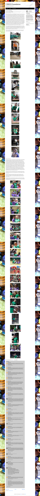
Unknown (9, 362)
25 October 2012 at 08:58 (10, 424)
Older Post (23, 489)
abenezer (9, 461)
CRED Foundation (13, 4)
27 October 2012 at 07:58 (10, 445)
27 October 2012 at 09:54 (10, 454)
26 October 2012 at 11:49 (10, 436)
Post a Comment (8, 486)
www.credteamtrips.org (28, 22)
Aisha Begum (9, 426)
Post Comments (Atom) (10, 490)
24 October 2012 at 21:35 (10, 406)
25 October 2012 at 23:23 (10, 428)
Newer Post (7, 489)
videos (10, 8)
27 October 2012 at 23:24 (10, 485)
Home (7, 8)
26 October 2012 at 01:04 (10, 432)
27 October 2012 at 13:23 (10, 474)
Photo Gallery (14, 8)
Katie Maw (9, 403)
